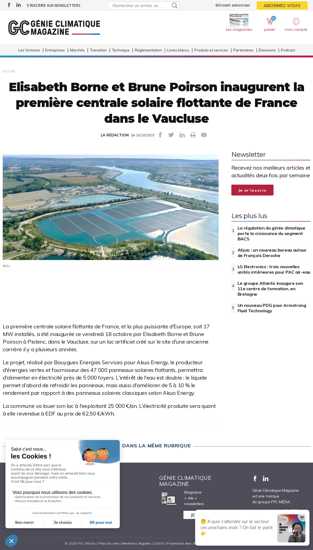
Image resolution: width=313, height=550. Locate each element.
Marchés (77, 50)
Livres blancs (178, 50)
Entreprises (55, 50)
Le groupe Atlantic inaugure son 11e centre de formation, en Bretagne (270, 288)
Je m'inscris (252, 190)
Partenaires (243, 50)
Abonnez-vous (282, 5)
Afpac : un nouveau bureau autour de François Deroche (272, 252)
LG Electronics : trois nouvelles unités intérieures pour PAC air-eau (274, 269)
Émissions (267, 50)
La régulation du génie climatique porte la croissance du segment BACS (271, 233)
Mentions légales (136, 543)
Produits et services (211, 50)
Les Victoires (29, 50)
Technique (121, 50)
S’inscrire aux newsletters (53, 5)
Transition (98, 50)
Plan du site (109, 543)
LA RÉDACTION (115, 135)
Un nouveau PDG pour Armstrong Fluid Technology (272, 307)
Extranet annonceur (233, 5)
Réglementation (148, 50)
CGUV (159, 543)
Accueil (9, 71)
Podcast (288, 50)
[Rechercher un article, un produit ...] (144, 5)
